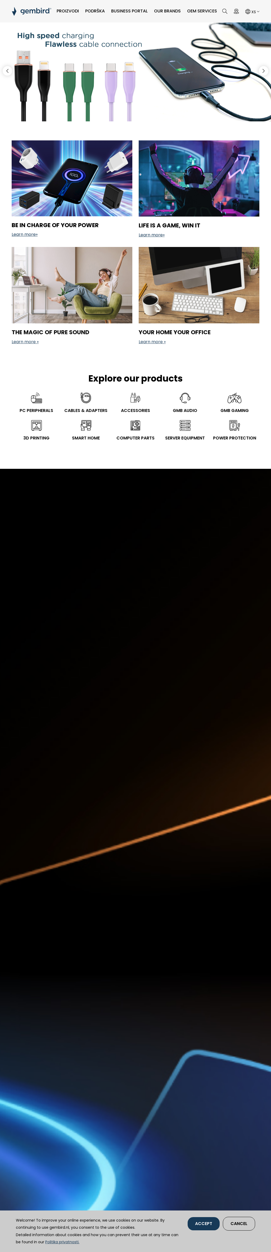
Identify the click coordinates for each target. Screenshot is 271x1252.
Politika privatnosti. (62, 1242)
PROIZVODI (68, 11)
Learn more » (25, 342)
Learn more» (25, 234)
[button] (263, 71)
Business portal (129, 11)
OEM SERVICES (202, 11)
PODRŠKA (95, 11)
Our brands (167, 11)
